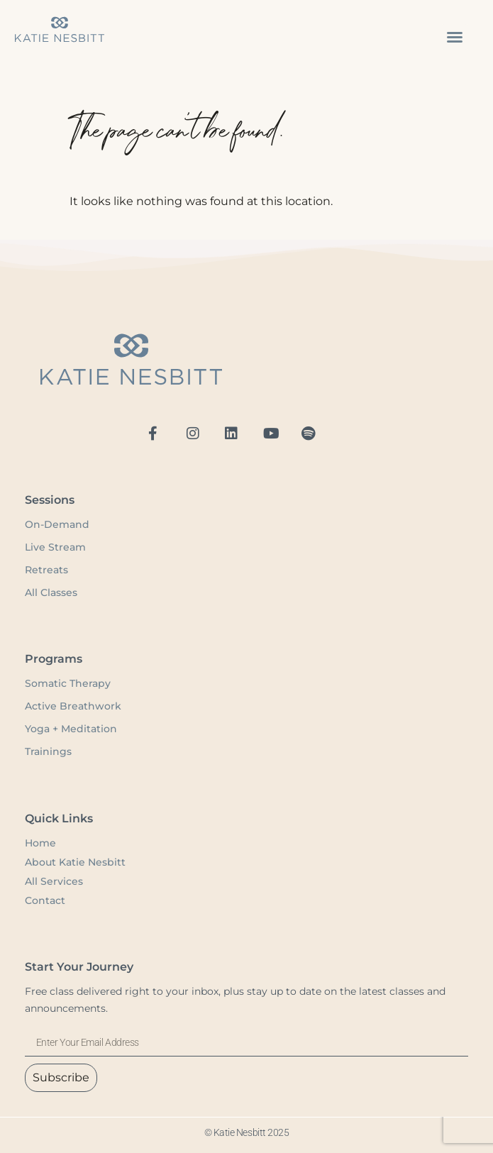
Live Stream (55, 547)
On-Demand (58, 524)
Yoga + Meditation (71, 728)
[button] (454, 37)
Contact (45, 900)
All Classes (51, 592)
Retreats (46, 569)
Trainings (48, 751)
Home (40, 843)
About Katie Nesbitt (75, 862)
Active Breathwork (73, 706)
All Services (54, 881)
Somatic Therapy (68, 683)
